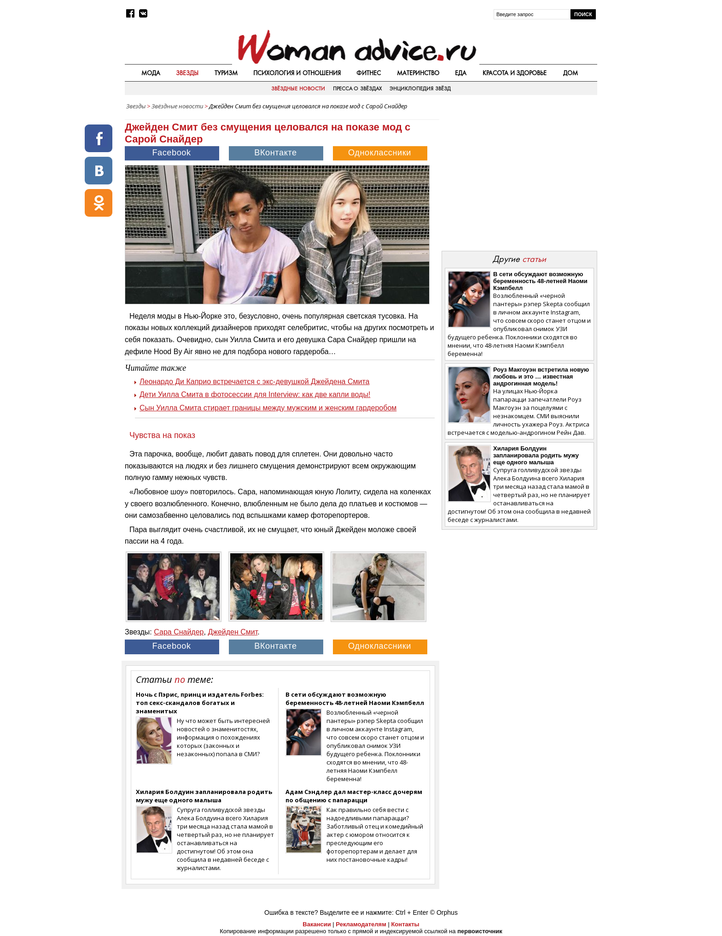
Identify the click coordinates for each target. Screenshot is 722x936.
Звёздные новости (298, 88)
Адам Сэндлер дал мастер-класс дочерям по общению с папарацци (353, 796)
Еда (460, 73)
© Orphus (444, 912)
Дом (570, 73)
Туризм (226, 73)
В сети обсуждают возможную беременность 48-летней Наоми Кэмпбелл (354, 698)
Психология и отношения (297, 73)
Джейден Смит (232, 632)
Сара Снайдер (179, 632)
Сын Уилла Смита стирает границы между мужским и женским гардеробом (268, 408)
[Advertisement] (519, 179)
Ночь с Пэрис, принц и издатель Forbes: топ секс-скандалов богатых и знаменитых (200, 702)
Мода (150, 73)
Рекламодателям (361, 924)
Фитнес (368, 73)
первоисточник (479, 931)
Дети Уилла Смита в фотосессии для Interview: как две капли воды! (255, 394)
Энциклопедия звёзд (420, 88)
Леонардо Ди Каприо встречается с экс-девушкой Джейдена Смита (254, 381)
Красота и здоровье (515, 73)
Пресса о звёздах (357, 88)
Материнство (418, 73)
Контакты (405, 924)
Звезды (187, 73)
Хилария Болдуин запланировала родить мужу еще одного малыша (204, 796)
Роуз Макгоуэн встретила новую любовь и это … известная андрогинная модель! (541, 376)
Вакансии (317, 924)
